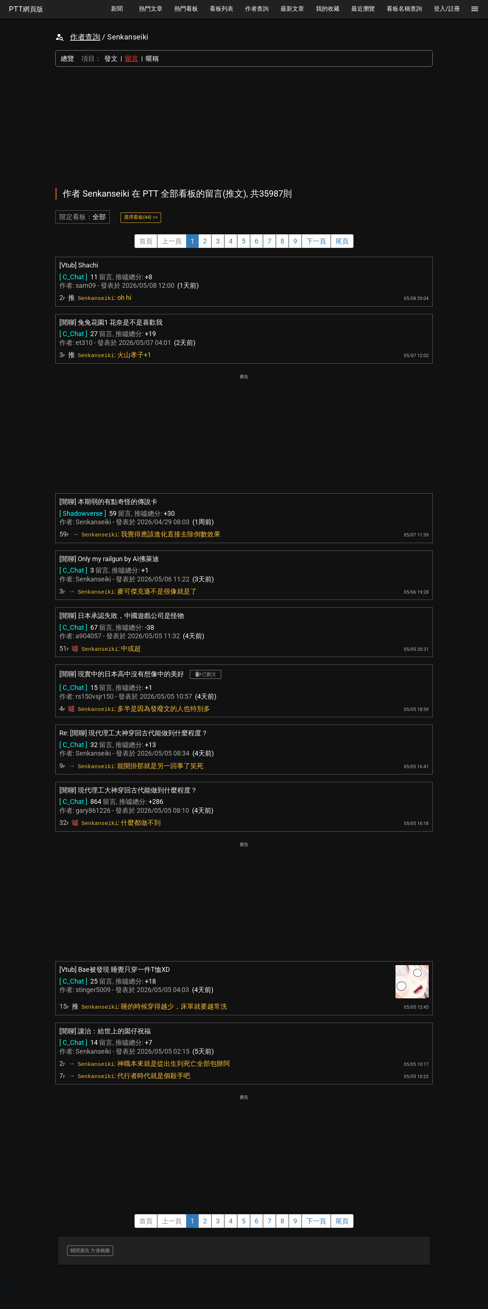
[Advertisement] (244, 127)
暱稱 (152, 58)
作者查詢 (85, 36)
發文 (111, 58)
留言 (131, 58)
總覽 (67, 58)
